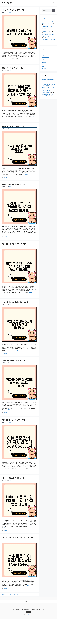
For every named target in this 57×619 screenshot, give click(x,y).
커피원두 (44, 68)
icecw (43, 609)
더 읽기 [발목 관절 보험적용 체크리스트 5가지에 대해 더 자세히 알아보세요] (30, 292)
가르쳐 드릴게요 (7, 3)
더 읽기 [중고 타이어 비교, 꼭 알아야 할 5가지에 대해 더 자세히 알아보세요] (32, 116)
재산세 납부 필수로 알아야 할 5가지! (14, 184)
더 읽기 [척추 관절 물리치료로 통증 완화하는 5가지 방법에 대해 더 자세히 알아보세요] (27, 585)
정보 (43, 66)
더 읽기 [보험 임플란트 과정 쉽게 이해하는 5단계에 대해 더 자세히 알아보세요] (18, 350)
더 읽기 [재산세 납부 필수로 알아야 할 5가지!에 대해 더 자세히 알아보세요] (13, 234)
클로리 (45, 18)
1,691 (14, 594)
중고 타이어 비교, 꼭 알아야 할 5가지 (14, 68)
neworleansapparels (25, 609)
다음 (17, 594)
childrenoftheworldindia (36, 609)
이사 (43, 64)
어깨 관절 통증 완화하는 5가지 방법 (13, 420)
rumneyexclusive (16, 609)
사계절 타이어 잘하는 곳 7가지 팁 (13, 10)
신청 (53, 2)
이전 (3, 594)
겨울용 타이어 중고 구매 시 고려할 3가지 (15, 126)
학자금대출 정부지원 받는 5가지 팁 (13, 360)
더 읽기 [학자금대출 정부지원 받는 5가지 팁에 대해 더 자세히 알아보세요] (8, 409)
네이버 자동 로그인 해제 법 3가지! (13, 478)
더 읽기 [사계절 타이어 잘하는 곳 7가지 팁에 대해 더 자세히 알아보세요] (22, 58)
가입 (49, 2)
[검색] (53, 10)
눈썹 (43, 55)
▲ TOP (28, 612)
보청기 (43, 59)
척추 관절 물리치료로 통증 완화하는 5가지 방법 (17, 537)
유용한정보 (5, 60)
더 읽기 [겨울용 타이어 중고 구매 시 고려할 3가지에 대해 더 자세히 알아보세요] (26, 174)
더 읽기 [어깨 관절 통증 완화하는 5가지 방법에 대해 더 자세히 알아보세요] (32, 468)
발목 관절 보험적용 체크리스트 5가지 (14, 244)
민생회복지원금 (45, 57)
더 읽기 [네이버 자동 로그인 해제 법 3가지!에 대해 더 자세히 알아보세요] (5, 527)
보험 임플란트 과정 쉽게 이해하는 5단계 (15, 302)
